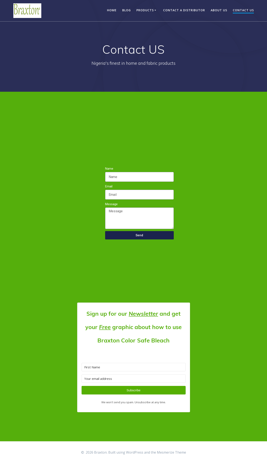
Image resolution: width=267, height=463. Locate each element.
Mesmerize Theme (171, 452)
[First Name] (134, 367)
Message (111, 204)
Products (145, 10)
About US (219, 10)
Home (112, 10)
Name (109, 168)
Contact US (243, 10)
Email (108, 186)
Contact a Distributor (184, 10)
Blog (126, 10)
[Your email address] (134, 378)
